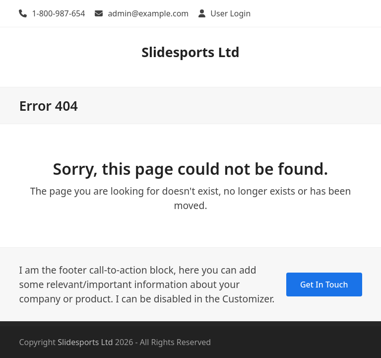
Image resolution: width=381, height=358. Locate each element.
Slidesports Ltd (190, 52)
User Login (230, 13)
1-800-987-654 (58, 13)
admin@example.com (148, 13)
